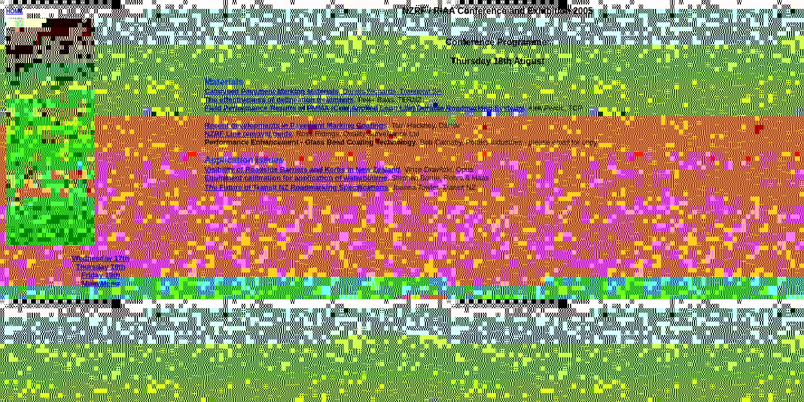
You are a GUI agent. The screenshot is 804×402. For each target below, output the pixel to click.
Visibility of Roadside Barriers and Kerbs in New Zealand (302, 169)
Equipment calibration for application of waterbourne (295, 178)
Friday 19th (100, 275)
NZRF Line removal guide (248, 134)
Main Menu (100, 283)
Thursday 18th (101, 266)
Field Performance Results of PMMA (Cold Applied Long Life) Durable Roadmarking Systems (364, 108)
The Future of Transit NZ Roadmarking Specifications (296, 187)
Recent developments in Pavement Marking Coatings (295, 125)
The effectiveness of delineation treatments (278, 99)
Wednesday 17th (100, 258)
